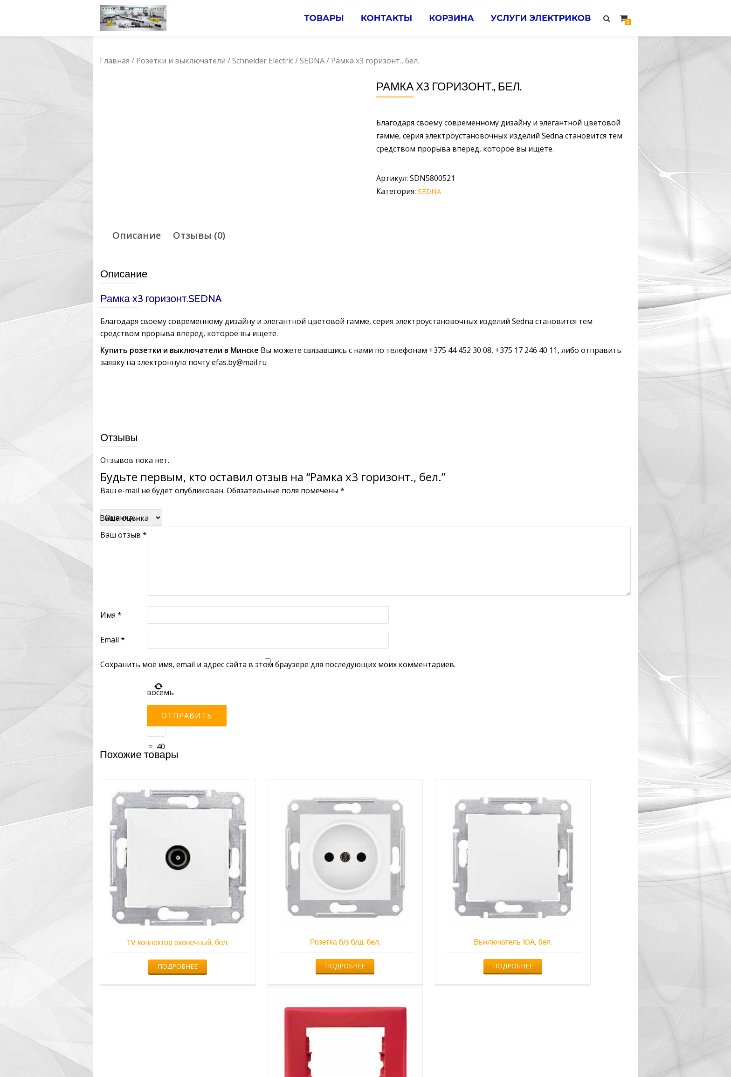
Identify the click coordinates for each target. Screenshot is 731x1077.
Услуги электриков (540, 18)
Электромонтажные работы (433, 1051)
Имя (111, 614)
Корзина (448, 18)
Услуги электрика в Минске (296, 1051)
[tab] (136, 235)
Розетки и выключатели (181, 60)
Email (112, 639)
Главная (115, 60)
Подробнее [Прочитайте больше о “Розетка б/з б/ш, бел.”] (296, 932)
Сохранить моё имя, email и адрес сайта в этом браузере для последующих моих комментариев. (277, 664)
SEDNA (312, 60)
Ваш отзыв (123, 534)
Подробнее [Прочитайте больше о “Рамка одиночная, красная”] (567, 932)
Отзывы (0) (199, 234)
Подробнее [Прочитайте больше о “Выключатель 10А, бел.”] (432, 932)
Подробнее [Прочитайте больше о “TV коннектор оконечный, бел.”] (161, 932)
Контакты (381, 18)
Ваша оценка (124, 517)
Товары (317, 18)
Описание (136, 234)
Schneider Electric (262, 60)
